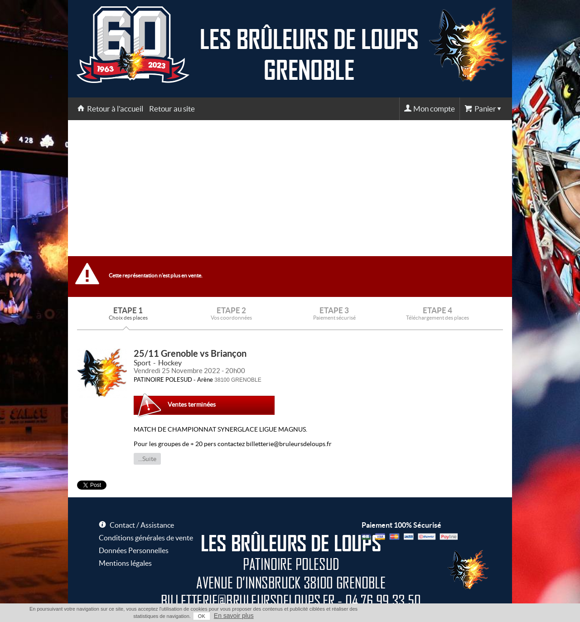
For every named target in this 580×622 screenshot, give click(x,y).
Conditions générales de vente (146, 538)
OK (201, 616)
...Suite (147, 458)
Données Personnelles (134, 550)
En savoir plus (234, 615)
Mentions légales (125, 563)
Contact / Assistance (142, 525)
